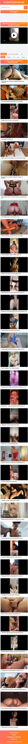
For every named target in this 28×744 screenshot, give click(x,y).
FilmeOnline (14, 2)
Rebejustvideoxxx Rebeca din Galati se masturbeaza (13, 651)
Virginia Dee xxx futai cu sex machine (9, 120)
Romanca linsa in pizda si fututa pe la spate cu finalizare (12, 177)
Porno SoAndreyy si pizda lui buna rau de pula (12, 235)
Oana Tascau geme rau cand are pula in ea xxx (12, 538)
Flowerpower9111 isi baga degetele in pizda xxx (12, 575)
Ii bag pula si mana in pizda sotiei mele (10, 424)
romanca (23, 57)
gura (18, 57)
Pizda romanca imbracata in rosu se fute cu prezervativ (14, 708)
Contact (14, 739)
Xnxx (22, 54)
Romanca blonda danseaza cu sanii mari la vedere (12, 519)
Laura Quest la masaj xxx (7, 139)
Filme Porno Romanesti (13, 54)
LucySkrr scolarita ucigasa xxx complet (10, 500)
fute (14, 57)
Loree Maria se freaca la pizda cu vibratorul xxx (12, 670)
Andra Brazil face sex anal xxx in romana (10, 330)
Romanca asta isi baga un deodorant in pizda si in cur (13, 387)
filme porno (14, 732)
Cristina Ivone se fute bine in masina (9, 727)
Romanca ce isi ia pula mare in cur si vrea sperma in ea (14, 311)
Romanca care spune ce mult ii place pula (10, 273)
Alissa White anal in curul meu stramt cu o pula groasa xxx (13, 197)
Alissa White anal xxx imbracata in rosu (10, 216)
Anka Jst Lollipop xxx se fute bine (9, 481)
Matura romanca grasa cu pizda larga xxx (10, 613)
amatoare (9, 57)
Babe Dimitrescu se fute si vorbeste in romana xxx (12, 292)
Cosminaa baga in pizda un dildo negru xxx (11, 254)
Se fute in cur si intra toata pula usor (9, 443)
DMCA (14, 735)
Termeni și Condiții (14, 737)
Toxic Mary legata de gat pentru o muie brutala (12, 101)
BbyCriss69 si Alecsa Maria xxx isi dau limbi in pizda (13, 158)
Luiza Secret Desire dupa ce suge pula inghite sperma (13, 689)
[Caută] (26, 7)
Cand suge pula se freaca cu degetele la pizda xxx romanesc (12, 82)
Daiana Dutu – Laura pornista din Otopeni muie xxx (13, 405)
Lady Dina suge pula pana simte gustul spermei (12, 632)
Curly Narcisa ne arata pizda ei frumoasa (10, 594)
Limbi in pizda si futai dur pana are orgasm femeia (12, 349)
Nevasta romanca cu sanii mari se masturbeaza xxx (13, 462)
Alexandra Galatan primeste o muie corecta (11, 557)
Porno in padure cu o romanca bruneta (10, 368)
